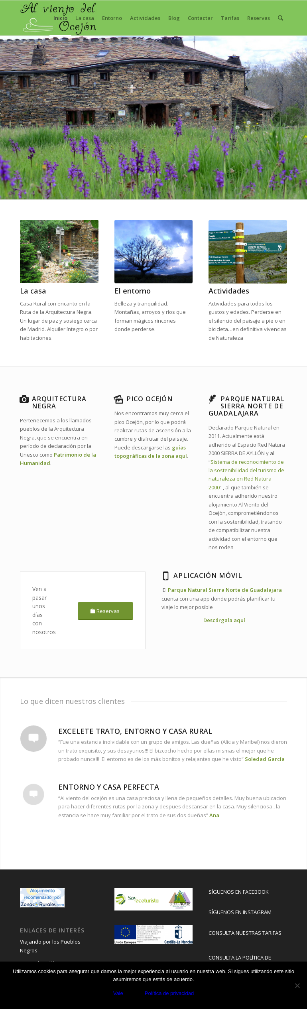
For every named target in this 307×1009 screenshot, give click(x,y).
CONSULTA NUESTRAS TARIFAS (245, 932)
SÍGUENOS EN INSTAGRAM (240, 912)
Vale (118, 993)
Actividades (229, 291)
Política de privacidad (169, 993)
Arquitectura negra (59, 402)
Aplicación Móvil (207, 575)
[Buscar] (280, 17)
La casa (33, 291)
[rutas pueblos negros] (248, 252)
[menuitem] (60, 17)
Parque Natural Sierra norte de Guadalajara (247, 406)
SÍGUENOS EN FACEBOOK (239, 891)
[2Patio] (59, 252)
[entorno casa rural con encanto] (153, 252)
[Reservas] (105, 611)
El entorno (132, 291)
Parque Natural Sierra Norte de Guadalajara (225, 589)
